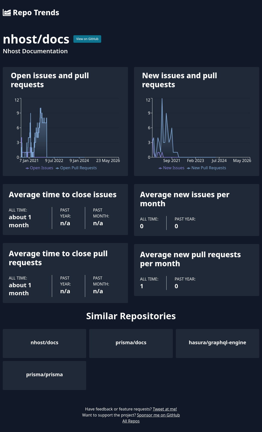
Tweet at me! (165, 409)
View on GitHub (87, 39)
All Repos (131, 421)
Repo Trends (31, 12)
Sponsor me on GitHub (158, 415)
